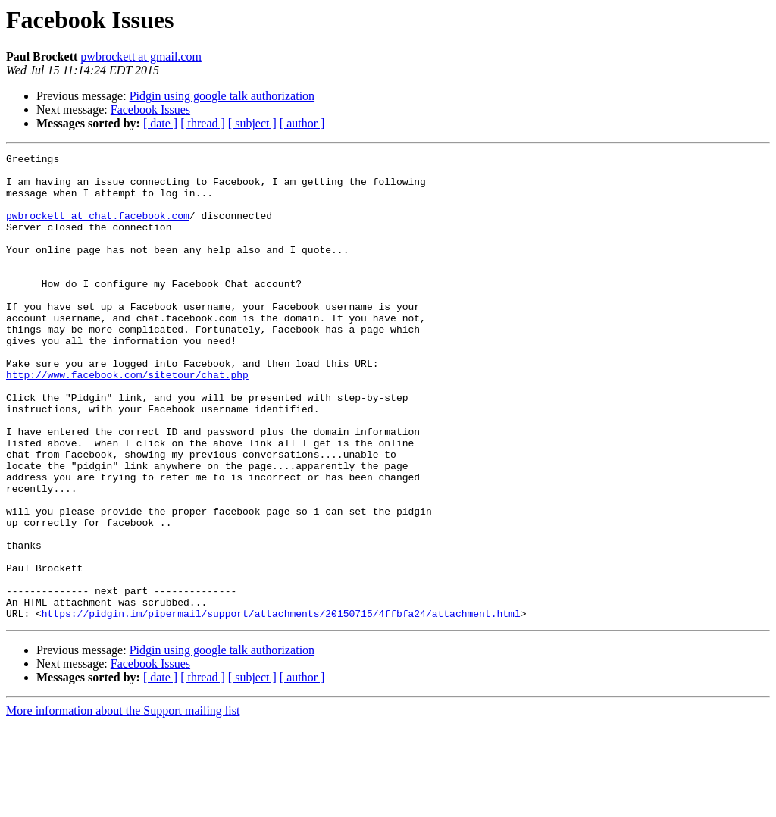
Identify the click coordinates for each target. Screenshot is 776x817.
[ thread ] (202, 123)
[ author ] (302, 123)
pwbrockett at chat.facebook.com (97, 229)
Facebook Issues (150, 109)
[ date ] (160, 123)
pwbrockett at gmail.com (141, 56)
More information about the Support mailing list (122, 803)
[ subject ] (252, 123)
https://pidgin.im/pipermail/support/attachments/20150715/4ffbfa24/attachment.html (281, 706)
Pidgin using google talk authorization (222, 95)
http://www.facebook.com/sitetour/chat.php (127, 420)
